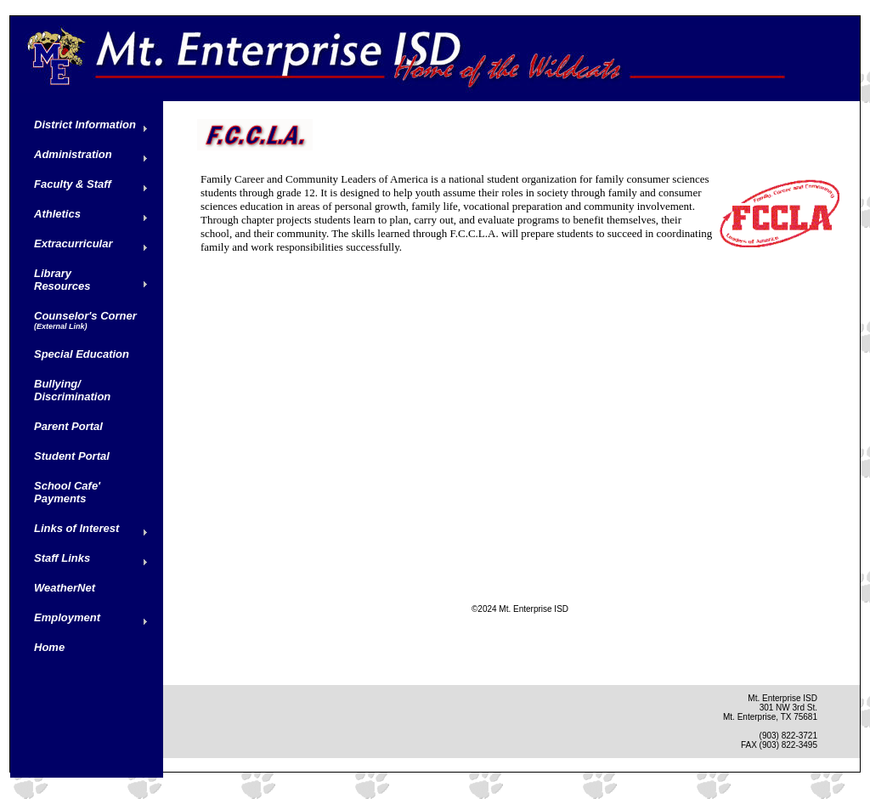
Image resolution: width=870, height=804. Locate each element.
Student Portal (72, 456)
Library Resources (62, 279)
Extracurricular (73, 243)
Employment (67, 617)
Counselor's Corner (85, 320)
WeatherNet (64, 587)
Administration (73, 154)
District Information (85, 124)
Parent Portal (68, 426)
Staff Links (62, 558)
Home (49, 647)
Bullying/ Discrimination (72, 390)
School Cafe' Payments (67, 492)
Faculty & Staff (72, 184)
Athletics (57, 213)
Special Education (81, 354)
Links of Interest (76, 528)
